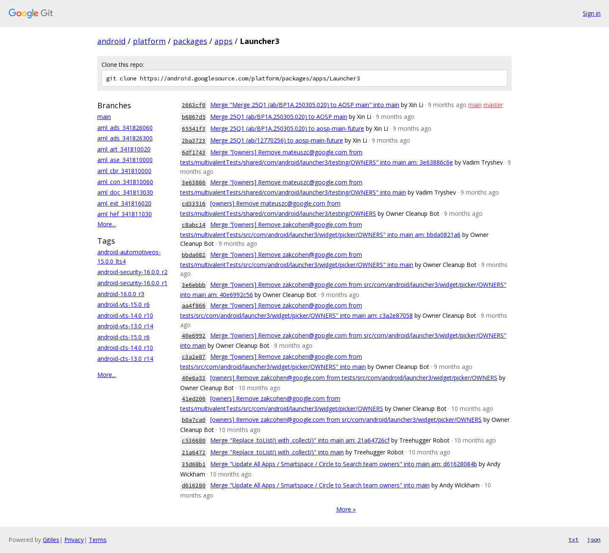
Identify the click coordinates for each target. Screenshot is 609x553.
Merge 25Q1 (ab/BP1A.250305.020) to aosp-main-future (287, 128)
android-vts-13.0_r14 (125, 326)
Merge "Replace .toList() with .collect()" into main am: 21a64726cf (300, 440)
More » (346, 509)
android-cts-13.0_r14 (125, 359)
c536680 (194, 440)
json (594, 539)
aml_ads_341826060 (125, 128)
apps (223, 41)
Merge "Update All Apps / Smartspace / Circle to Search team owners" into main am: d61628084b (343, 464)
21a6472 (194, 452)
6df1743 (194, 152)
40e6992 (194, 335)
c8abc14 (194, 224)
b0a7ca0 (194, 420)
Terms (98, 540)
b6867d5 (194, 117)
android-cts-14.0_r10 (125, 348)
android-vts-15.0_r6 (123, 304)
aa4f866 (194, 305)
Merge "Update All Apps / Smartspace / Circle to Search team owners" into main (320, 485)
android (111, 41)
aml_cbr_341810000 (124, 171)
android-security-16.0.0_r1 (132, 283)
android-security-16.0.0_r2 (132, 272)
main (104, 117)
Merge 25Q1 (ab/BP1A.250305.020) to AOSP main (278, 117)
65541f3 (194, 128)
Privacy (74, 540)
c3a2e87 (194, 356)
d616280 (194, 485)
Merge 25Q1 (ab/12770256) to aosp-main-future (276, 140)
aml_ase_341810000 (125, 160)
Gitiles (51, 540)
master (493, 105)
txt (573, 539)
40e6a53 (194, 378)
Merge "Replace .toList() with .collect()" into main (277, 452)
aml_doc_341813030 (125, 192)
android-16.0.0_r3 (120, 294)
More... (106, 224)
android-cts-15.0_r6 (123, 337)
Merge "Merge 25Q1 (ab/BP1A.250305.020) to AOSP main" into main (304, 105)
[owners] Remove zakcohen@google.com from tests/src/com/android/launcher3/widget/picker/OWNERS (353, 378)
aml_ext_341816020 (124, 203)
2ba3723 (194, 140)
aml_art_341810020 (124, 149)
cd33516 (194, 203)
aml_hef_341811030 (124, 214)
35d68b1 (194, 464)
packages (190, 41)
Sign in (592, 13)
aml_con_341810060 (125, 182)
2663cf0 (194, 105)
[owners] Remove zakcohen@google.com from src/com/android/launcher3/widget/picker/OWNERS (346, 419)
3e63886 (194, 182)
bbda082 (194, 255)
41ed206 (194, 398)
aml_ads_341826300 (125, 138)
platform (149, 41)
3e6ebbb (194, 285)
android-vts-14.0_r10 (125, 315)
